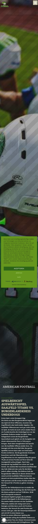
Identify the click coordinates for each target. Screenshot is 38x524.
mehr (19, 277)
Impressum (14, 284)
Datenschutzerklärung (21, 284)
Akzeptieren (19, 268)
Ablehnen (19, 273)
